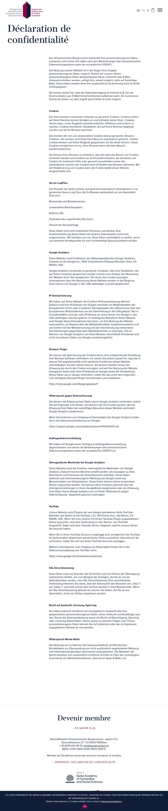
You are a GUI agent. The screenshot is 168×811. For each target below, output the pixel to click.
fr (143, 10)
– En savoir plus (84, 728)
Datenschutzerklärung (111, 801)
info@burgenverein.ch (96, 745)
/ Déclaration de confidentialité (92, 762)
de (138, 10)
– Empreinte (61, 762)
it (148, 10)
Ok (85, 806)
